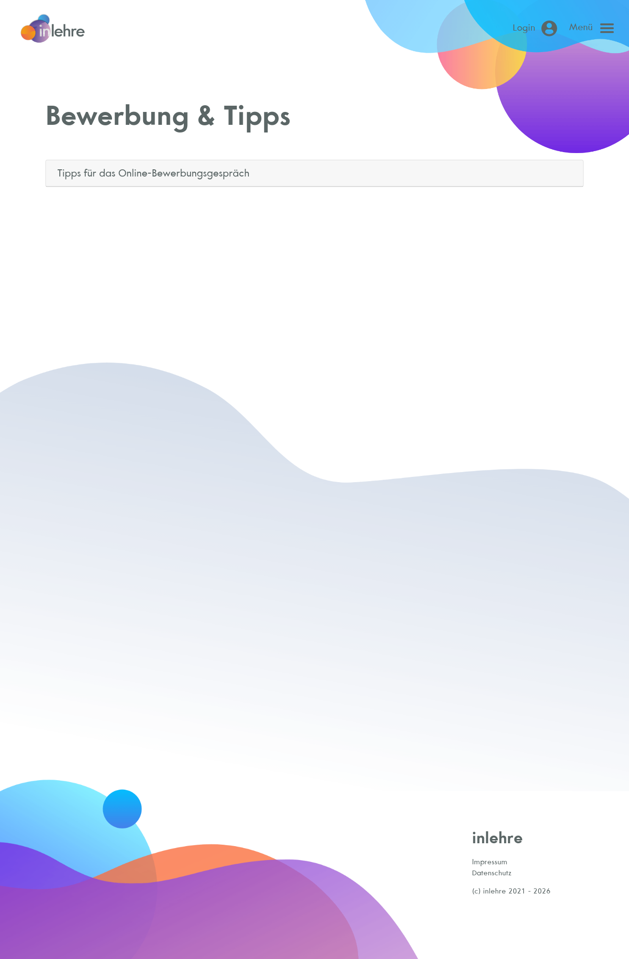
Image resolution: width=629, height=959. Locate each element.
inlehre (497, 837)
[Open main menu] (594, 28)
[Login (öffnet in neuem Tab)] (537, 28)
